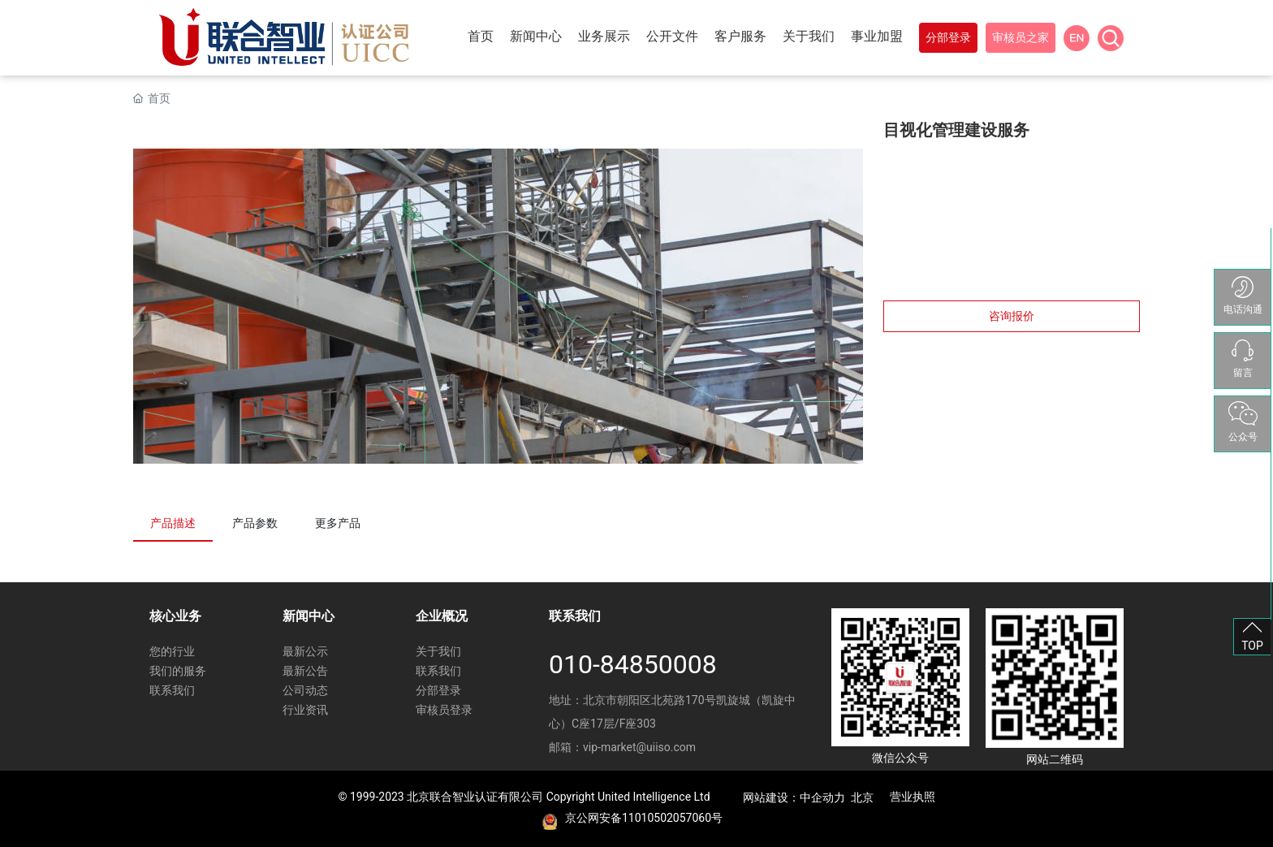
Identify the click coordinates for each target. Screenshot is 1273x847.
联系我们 (172, 690)
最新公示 (305, 651)
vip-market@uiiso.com (639, 747)
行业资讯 (305, 709)
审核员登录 (444, 709)
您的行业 (172, 651)
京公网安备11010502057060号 (644, 817)
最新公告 (305, 670)
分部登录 (438, 690)
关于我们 (438, 651)
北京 (862, 797)
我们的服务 (177, 670)
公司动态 (305, 690)
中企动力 (822, 797)
